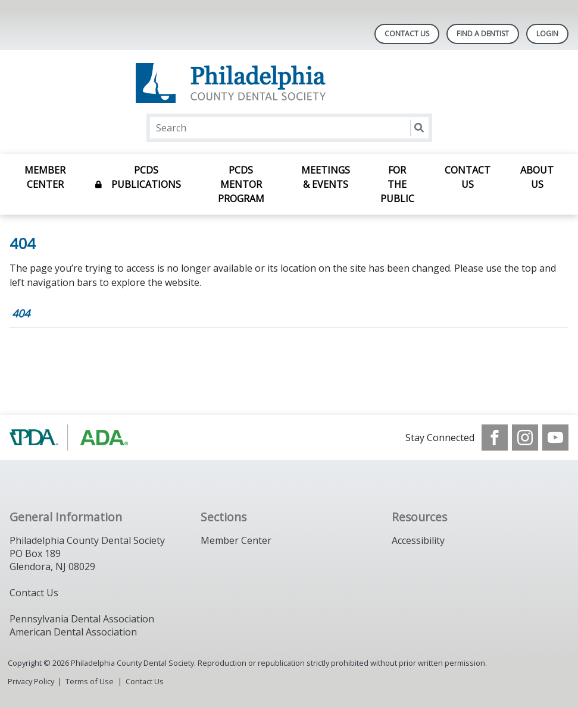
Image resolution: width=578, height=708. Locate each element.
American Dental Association (73, 631)
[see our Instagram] (525, 437)
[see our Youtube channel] (555, 437)
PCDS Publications (146, 177)
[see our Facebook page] (495, 437)
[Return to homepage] (289, 83)
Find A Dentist (483, 34)
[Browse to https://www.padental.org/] (70, 437)
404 (21, 313)
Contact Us (407, 34)
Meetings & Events (325, 177)
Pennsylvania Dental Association (82, 618)
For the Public (397, 184)
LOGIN (547, 34)
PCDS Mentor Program (241, 184)
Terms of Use (89, 681)
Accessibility (418, 540)
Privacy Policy (31, 681)
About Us (537, 177)
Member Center (44, 177)
